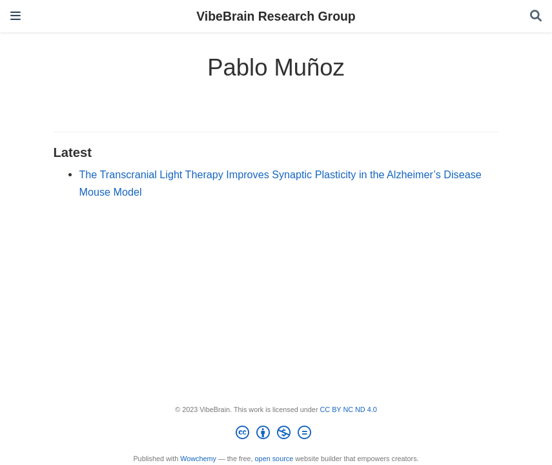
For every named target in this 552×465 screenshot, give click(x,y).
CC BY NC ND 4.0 (348, 409)
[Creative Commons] (276, 434)
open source (274, 458)
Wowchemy (198, 458)
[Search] (536, 16)
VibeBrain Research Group (275, 16)
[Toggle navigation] (15, 16)
